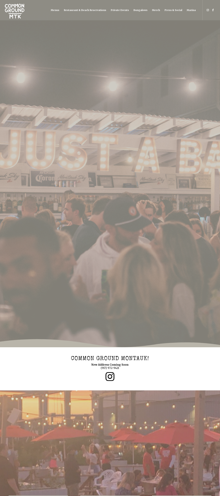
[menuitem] (55, 10)
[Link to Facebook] (213, 10)
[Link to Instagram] (207, 10)
